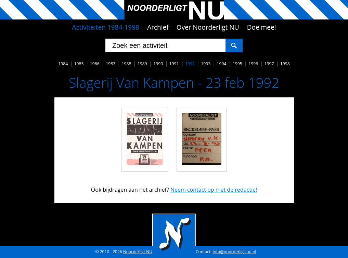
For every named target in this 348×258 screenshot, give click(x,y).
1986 (95, 64)
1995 (237, 64)
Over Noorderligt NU (208, 27)
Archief (158, 27)
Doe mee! (261, 27)
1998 (285, 64)
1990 (158, 64)
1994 (221, 64)
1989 (142, 64)
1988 (126, 64)
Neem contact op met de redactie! (213, 189)
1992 (190, 64)
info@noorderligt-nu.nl (234, 252)
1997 (269, 64)
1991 (174, 64)
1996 (253, 64)
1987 (110, 64)
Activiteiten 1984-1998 (105, 27)
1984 (63, 64)
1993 (205, 64)
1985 (79, 64)
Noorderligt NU (137, 252)
